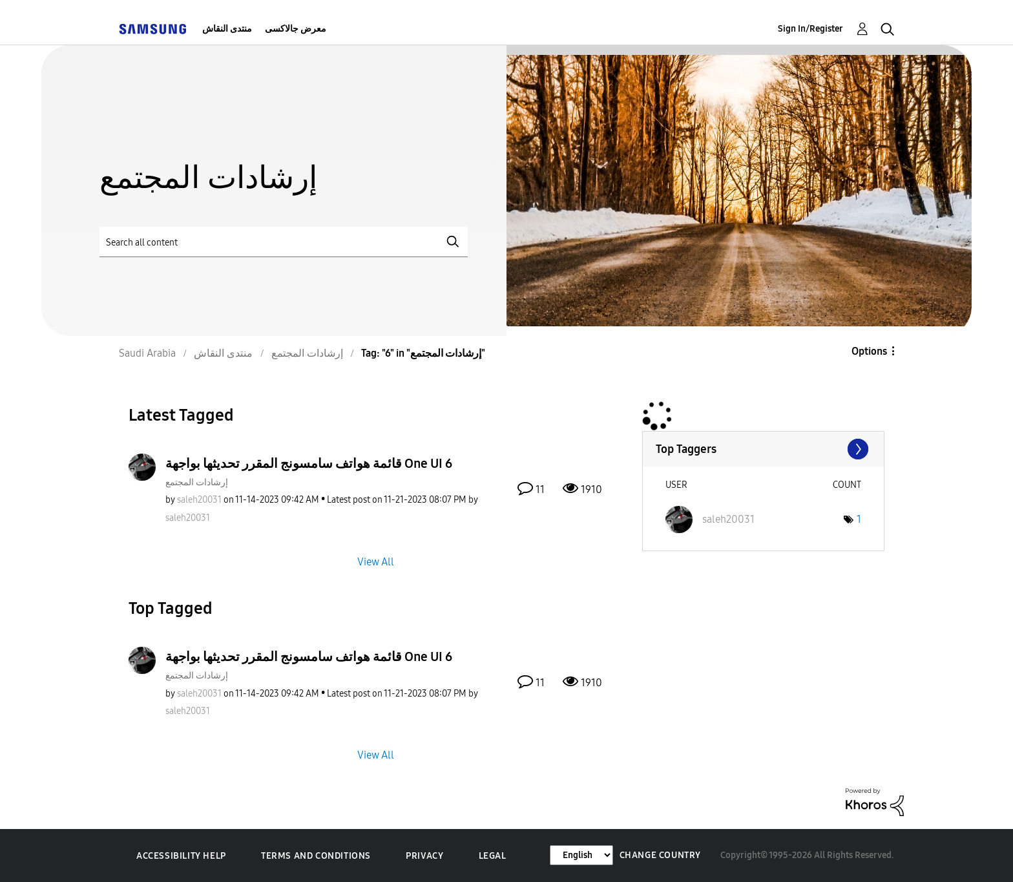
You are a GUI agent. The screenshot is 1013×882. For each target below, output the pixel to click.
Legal (492, 855)
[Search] (283, 242)
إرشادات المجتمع (196, 482)
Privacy (424, 855)
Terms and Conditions (316, 855)
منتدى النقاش (227, 28)
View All (375, 561)
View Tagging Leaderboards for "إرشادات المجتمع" (763, 449)
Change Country (660, 855)
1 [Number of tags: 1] (859, 519)
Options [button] (869, 351)
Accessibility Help (181, 855)
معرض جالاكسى (295, 28)
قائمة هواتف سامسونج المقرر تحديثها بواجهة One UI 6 (308, 463)
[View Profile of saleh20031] (199, 499)
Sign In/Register (810, 28)
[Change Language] (581, 855)
